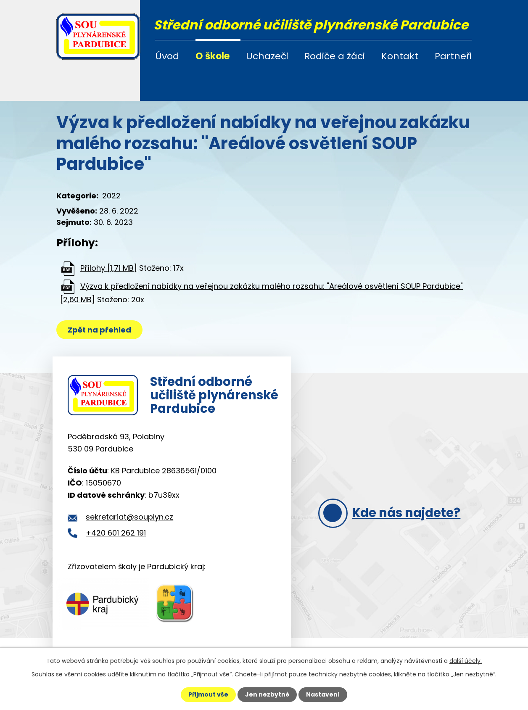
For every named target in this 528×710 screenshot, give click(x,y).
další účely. (465, 661)
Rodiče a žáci (334, 56)
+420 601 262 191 (116, 533)
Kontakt (399, 56)
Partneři (453, 56)
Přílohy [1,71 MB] (108, 268)
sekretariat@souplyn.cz (129, 517)
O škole (212, 56)
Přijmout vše (208, 694)
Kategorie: (77, 195)
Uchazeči (267, 56)
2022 (111, 195)
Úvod (167, 56)
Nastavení (323, 694)
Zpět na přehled (99, 330)
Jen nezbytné (267, 694)
